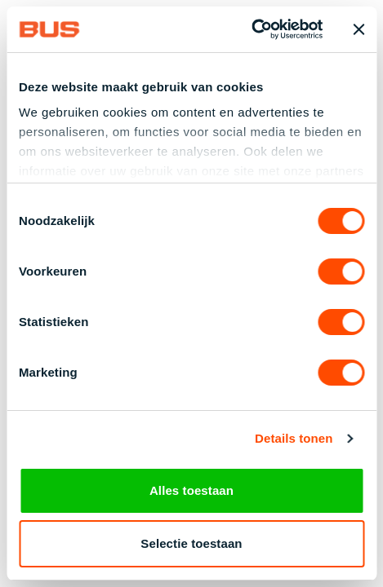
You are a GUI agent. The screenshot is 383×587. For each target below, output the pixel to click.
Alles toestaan (191, 490)
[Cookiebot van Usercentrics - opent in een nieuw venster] (251, 29)
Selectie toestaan (191, 543)
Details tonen (293, 440)
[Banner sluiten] (358, 29)
